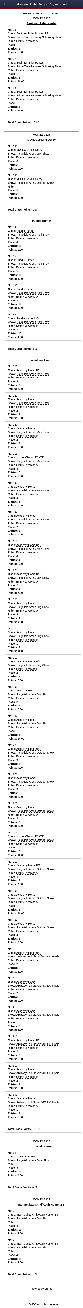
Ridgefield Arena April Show (33, 234)
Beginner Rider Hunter (41, 23)
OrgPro (48, 1288)
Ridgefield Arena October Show (35, 182)
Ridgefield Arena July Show (33, 153)
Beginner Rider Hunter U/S (32, 33)
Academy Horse (41, 360)
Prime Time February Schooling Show (39, 37)
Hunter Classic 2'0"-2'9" (30, 457)
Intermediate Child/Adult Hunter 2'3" (41, 1204)
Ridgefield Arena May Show (33, 373)
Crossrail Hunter (42, 1146)
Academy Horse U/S (28, 370)
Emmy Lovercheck (27, 41)
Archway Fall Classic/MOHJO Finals (37, 956)
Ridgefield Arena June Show (33, 1160)
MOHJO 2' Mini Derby (41, 139)
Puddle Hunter (41, 220)
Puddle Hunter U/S (28, 318)
